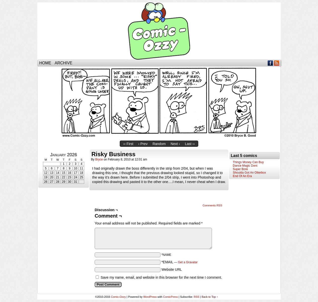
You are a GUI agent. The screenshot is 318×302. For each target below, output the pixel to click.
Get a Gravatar (188, 262)
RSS (277, 63)
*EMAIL (179, 262)
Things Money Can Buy (248, 162)
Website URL (171, 269)
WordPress (150, 296)
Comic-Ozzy (159, 31)
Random (159, 144)
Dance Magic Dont (245, 165)
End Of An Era (242, 176)
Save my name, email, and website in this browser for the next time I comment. (161, 277)
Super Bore (240, 169)
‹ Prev (143, 144)
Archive (63, 63)
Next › (175, 144)
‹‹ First (128, 144)
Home (45, 63)
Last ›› (190, 144)
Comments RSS (212, 205)
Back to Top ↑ (209, 296)
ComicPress (170, 296)
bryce (99, 159)
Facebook (270, 63)
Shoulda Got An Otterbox (249, 172)
